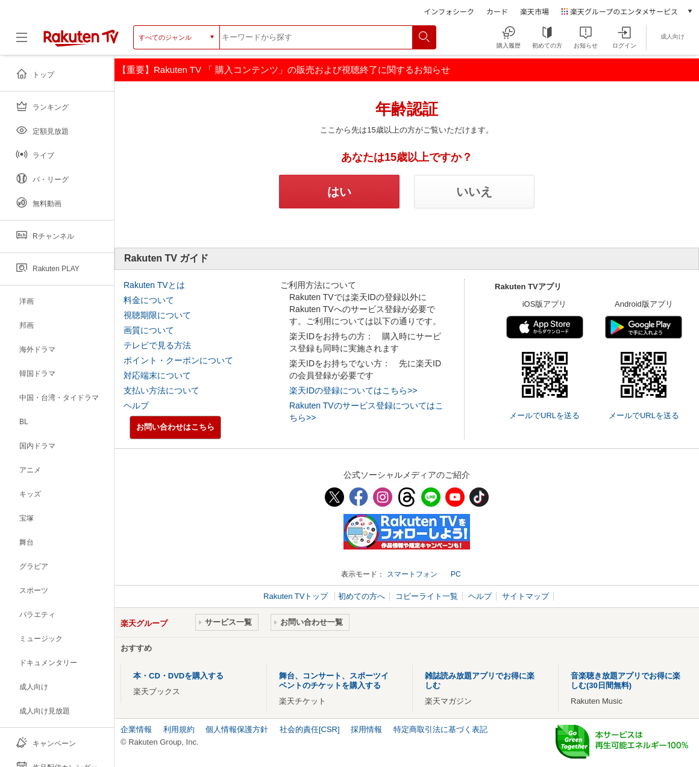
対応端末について (157, 375)
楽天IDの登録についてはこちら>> (353, 390)
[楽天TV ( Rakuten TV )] (81, 42)
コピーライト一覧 (426, 596)
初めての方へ (361, 596)
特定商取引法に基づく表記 (440, 729)
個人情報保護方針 (236, 729)
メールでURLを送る (544, 415)
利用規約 (179, 729)
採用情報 (366, 729)
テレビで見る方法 (157, 345)
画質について (149, 330)
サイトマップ (525, 596)
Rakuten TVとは (154, 285)
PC (456, 574)
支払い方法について (161, 390)
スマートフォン (412, 574)
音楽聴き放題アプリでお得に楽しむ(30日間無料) (625, 680)
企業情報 (136, 729)
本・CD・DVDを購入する (178, 675)
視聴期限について (157, 315)
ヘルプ (136, 405)
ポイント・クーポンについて (178, 360)
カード (497, 11)
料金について (149, 300)
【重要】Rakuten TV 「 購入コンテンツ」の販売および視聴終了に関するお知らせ (284, 69)
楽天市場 (534, 11)
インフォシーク (449, 11)
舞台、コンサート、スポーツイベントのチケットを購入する (334, 680)
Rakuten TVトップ (296, 596)
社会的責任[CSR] (310, 729)
